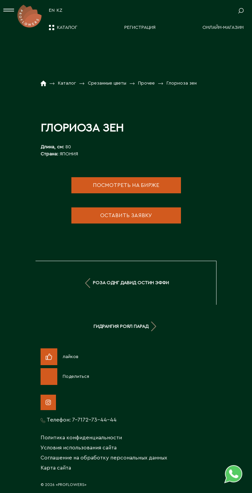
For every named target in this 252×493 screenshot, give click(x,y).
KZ (59, 10)
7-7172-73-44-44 (94, 420)
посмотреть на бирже (126, 185)
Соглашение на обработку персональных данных (104, 457)
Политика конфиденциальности (81, 437)
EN (52, 10)
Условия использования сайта (79, 447)
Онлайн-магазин (223, 27)
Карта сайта (56, 468)
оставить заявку (126, 215)
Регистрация (139, 27)
